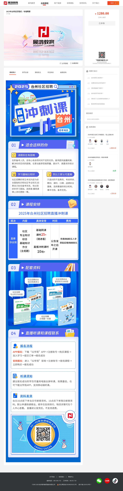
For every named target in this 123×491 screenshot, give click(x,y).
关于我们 (95, 3)
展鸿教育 (31, 3)
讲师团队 (70, 3)
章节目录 (25, 72)
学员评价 (51, 72)
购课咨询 (63, 72)
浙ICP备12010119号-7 (85, 484)
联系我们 (61, 477)
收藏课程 (74, 63)
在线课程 (44, 3)
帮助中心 (71, 477)
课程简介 (13, 72)
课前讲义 (38, 72)
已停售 (102, 23)
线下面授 (57, 3)
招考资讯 (83, 3)
